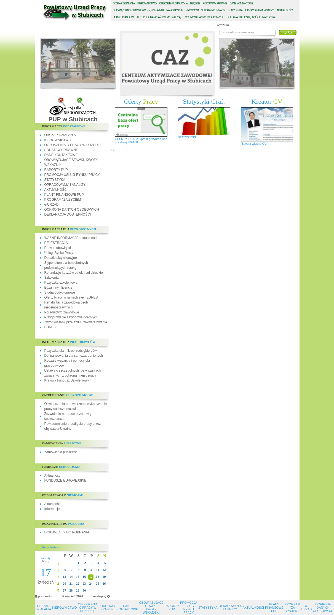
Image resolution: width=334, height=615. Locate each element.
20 (64, 584)
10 (91, 570)
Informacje (52, 509)
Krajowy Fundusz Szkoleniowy (66, 380)
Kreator (266, 101)
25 (97, 584)
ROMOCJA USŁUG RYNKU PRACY (205, 10)
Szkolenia (51, 278)
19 (104, 577)
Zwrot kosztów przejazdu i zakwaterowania (75, 322)
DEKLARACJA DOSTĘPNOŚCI (67, 214)
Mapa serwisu (269, 17)
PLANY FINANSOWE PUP (64, 195)
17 (91, 577)
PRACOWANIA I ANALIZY (259, 10)
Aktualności (52, 475)
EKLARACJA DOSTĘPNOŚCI (243, 17)
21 (71, 584)
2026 (79, 596)
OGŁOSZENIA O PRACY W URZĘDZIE (73, 145)
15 (77, 577)
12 (104, 570)
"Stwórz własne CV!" (254, 143)
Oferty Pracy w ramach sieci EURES (71, 297)
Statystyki (204, 101)
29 (77, 590)
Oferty (141, 101)
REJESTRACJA (56, 243)
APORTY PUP (174, 10)
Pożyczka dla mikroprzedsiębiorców (70, 351)
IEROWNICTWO (146, 3)
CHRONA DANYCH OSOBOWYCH (204, 17)
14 (71, 577)
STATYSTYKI (187, 137)
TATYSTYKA (235, 10)
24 (91, 584)
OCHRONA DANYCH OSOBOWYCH (71, 209)
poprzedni (45, 596)
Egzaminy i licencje (58, 287)
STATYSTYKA (54, 180)
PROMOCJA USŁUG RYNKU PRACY (72, 175)
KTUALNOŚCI (285, 10)
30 (84, 590)
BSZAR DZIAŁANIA (124, 3)
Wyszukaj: (223, 24)
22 (77, 584)
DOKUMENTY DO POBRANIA (66, 532)
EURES (50, 327)
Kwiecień (69, 596)
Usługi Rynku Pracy (58, 253)
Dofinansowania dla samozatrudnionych (73, 356)
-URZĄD (177, 17)
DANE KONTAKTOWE (61, 155)
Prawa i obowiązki (57, 248)
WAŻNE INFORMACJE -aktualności (70, 238)
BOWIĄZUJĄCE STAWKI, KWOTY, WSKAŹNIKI (138, 10)
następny (99, 596)
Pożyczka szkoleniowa (61, 282)
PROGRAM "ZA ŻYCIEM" (63, 200)
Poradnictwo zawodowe (61, 312)
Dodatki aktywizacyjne (60, 258)
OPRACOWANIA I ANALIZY (65, 185)
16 (84, 577)
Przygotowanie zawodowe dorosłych (71, 317)
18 (97, 577)
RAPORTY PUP (56, 170)
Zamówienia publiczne (60, 452)
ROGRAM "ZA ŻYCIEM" (156, 17)
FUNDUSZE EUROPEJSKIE (65, 480)
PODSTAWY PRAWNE (61, 150)
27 (64, 590)
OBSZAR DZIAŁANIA (60, 135)
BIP (112, 150)
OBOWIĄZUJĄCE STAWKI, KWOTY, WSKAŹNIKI (151, 607)
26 (104, 584)
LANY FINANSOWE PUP (126, 17)
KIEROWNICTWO (57, 140)
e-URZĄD (51, 204)
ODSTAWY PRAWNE (215, 3)
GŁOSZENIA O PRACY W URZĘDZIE (179, 3)
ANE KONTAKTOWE (241, 3)
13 (64, 577)
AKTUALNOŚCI (56, 190)
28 (71, 590)
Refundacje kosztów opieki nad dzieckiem (75, 273)
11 (97, 570)
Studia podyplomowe (59, 292)
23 (84, 584)
